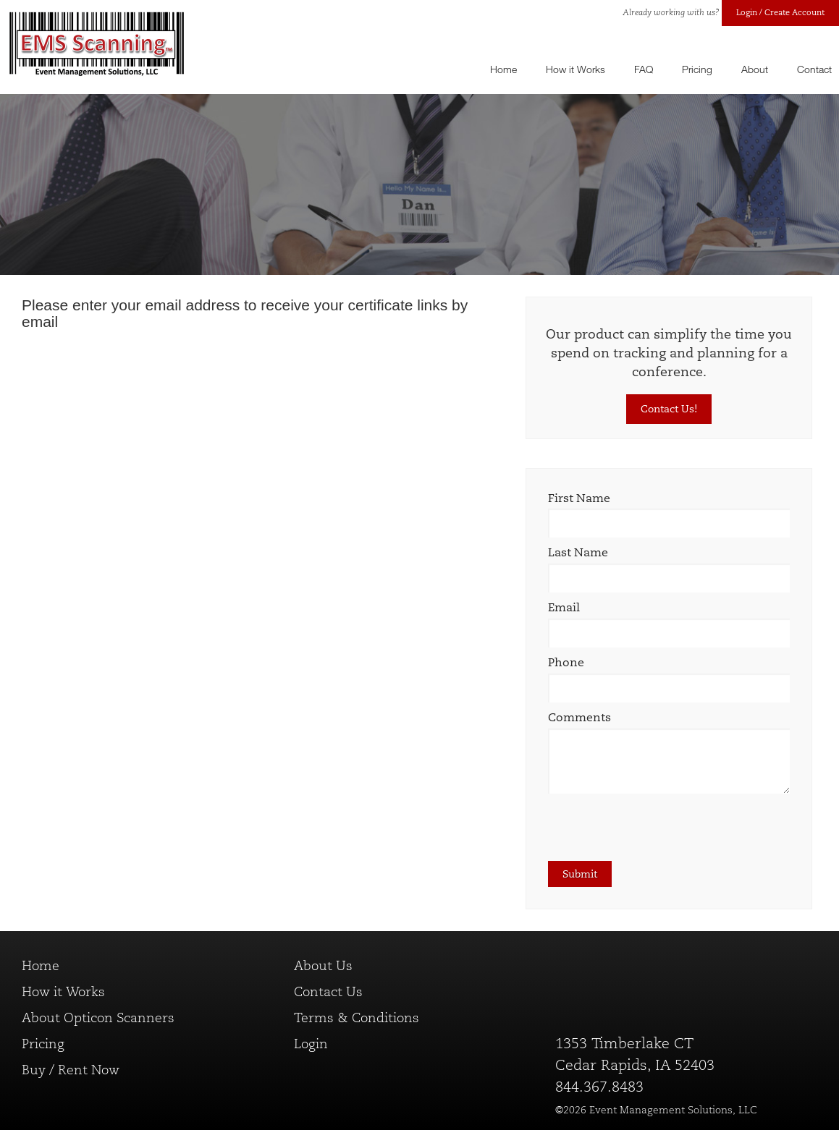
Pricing (697, 69)
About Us (323, 966)
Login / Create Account (780, 12)
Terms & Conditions (356, 1018)
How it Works (575, 69)
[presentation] (658, 832)
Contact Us (328, 992)
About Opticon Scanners (98, 1018)
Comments (579, 717)
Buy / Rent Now (70, 1070)
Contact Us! (669, 408)
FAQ (643, 69)
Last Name (578, 552)
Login (311, 1044)
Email (564, 607)
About (754, 69)
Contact (814, 69)
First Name (579, 498)
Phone (566, 662)
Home (503, 69)
